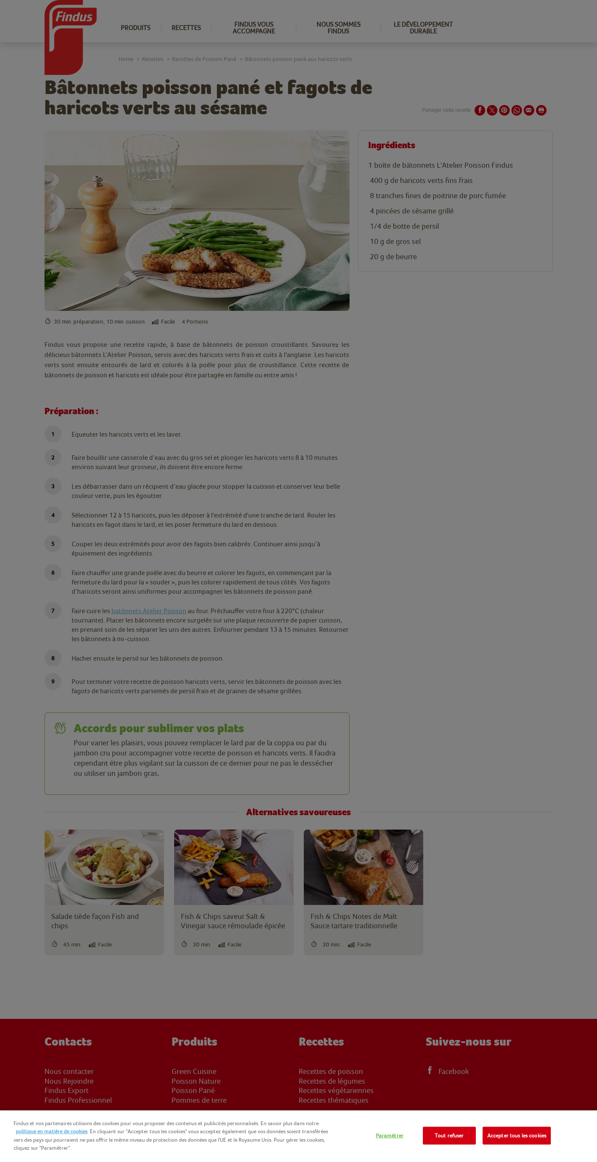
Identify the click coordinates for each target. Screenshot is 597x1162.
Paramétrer (389, 1135)
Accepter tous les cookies (516, 1135)
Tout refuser (449, 1135)
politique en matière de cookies (51, 1131)
